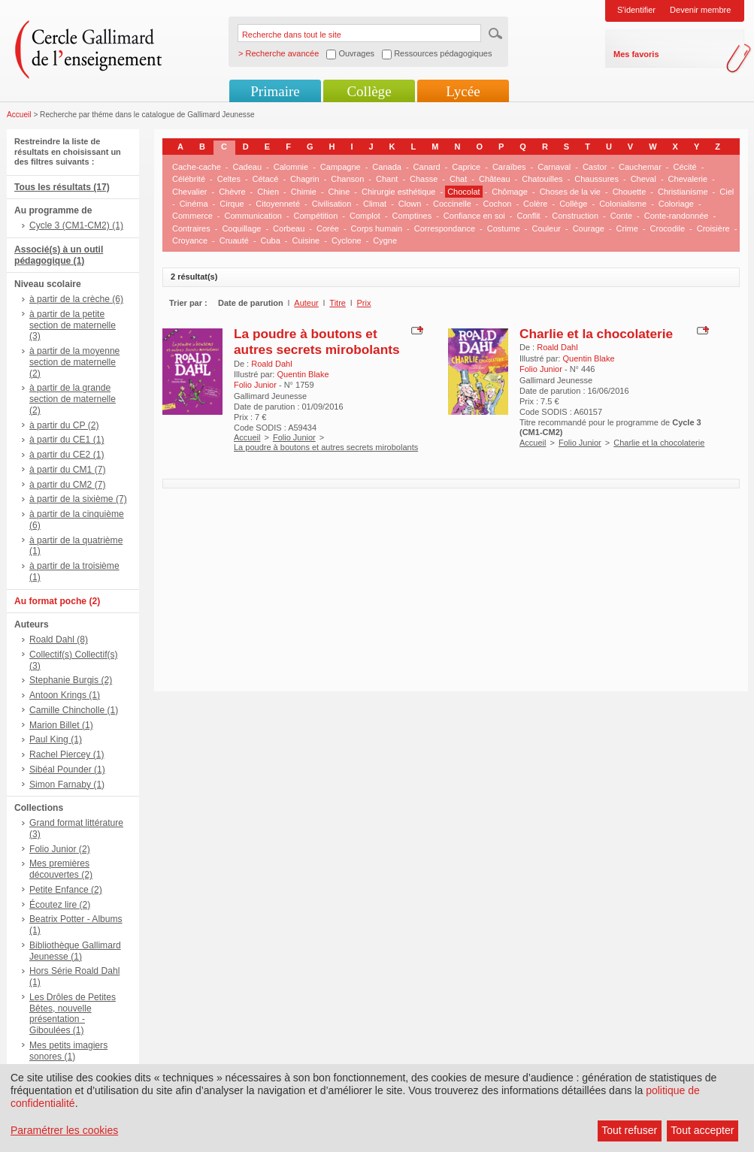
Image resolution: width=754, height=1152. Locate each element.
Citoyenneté (278, 203)
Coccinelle (452, 203)
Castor (595, 166)
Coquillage (241, 228)
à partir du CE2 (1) (66, 454)
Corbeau (288, 228)
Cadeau (247, 166)
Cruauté (234, 240)
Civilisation (332, 203)
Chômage (510, 191)
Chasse (424, 178)
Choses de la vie (570, 191)
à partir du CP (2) (64, 425)
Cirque (232, 203)
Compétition (316, 215)
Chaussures (596, 178)
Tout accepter (702, 1130)
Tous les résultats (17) (62, 187)
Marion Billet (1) (61, 725)
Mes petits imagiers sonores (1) (68, 1051)
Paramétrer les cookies (64, 1130)
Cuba (270, 240)
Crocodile (667, 228)
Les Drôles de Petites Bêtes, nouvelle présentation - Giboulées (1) (72, 1014)
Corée (327, 228)
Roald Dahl (271, 363)
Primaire (274, 91)
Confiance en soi (474, 215)
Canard (427, 166)
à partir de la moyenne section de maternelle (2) (74, 362)
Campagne (340, 166)
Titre (337, 302)
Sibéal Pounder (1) (67, 769)
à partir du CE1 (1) (66, 439)
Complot (365, 215)
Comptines (412, 215)
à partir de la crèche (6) (76, 299)
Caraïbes (509, 166)
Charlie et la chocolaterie (596, 333)
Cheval (643, 178)
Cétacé (266, 178)
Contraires (191, 228)
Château (494, 178)
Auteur (306, 302)
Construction (575, 215)
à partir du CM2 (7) (67, 484)
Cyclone (347, 240)
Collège (369, 91)
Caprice (466, 166)
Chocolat (463, 191)
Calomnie (291, 166)
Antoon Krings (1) (64, 695)
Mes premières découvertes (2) (60, 869)
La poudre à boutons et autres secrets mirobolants (317, 341)
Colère (535, 203)
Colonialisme (623, 203)
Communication (252, 215)
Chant (387, 178)
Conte (621, 215)
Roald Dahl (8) (58, 639)
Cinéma (194, 203)
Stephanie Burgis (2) (70, 680)
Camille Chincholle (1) (73, 710)
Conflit (528, 215)
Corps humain (376, 228)
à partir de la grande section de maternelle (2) (72, 399)
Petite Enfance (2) (65, 889)
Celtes (229, 178)
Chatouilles (542, 178)
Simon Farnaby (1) (66, 784)
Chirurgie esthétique (398, 191)
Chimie (303, 191)
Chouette (630, 191)
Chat (458, 178)
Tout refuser (629, 1130)
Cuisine (306, 240)
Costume (503, 228)
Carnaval (554, 166)
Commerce (192, 215)
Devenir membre (700, 9)
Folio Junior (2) (59, 849)
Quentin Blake (303, 374)
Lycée (463, 91)
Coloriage (676, 203)
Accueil (19, 114)
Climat (374, 203)
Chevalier (189, 191)
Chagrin (304, 178)
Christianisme (683, 191)
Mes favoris (636, 54)
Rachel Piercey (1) (66, 754)
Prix (364, 302)
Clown (410, 203)
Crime (627, 228)
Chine (339, 191)
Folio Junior (294, 437)
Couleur (546, 228)
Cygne (385, 240)
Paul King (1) (55, 739)
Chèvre (232, 191)
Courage (588, 228)
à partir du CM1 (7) (67, 469)
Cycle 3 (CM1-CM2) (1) (76, 225)
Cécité (685, 166)
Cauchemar (640, 166)
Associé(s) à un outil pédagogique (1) (58, 255)
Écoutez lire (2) (59, 905)
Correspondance (444, 228)
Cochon (497, 203)
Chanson (347, 178)
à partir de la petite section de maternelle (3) (72, 325)
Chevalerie (688, 178)
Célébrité (188, 178)
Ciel (726, 191)
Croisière (713, 228)
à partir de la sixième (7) (78, 499)
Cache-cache (196, 166)
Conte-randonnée (676, 215)
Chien (268, 191)
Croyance (189, 240)
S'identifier (636, 9)
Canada (386, 166)
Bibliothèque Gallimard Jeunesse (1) (75, 951)
